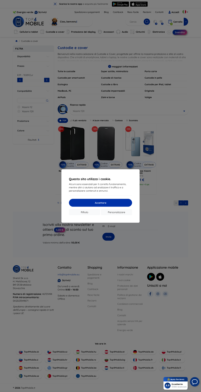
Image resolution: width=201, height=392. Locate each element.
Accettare (100, 202)
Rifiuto (84, 212)
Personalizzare (116, 212)
